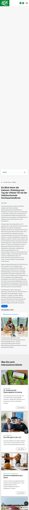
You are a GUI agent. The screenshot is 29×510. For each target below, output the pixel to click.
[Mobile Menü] (27, 3)
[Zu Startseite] (1, 182)
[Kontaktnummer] (20, 3)
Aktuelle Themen (7, 182)
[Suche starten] (24, 172)
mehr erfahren (21, 407)
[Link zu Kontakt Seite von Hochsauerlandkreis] (23, 3)
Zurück (4, 306)
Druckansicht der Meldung (10, 314)
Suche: (5, 172)
